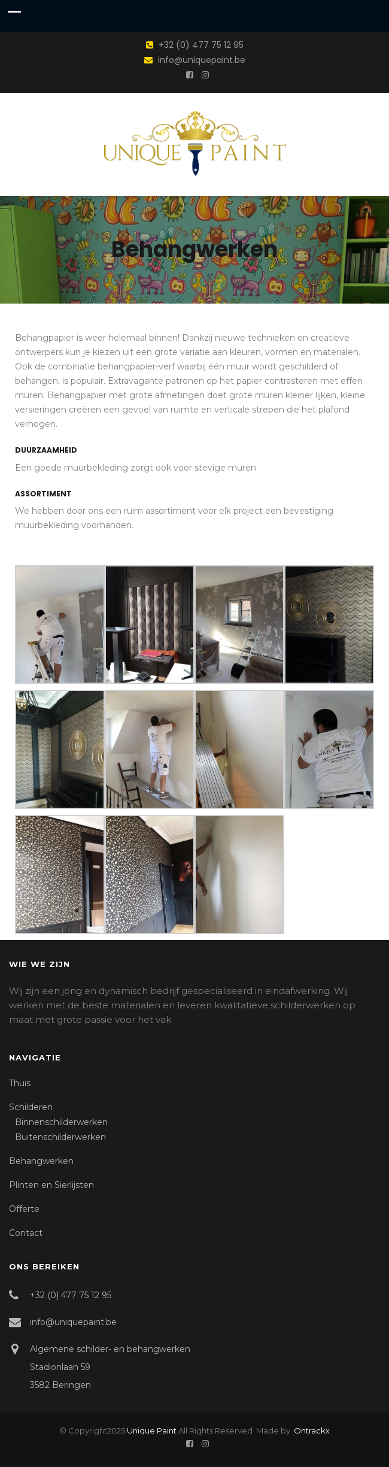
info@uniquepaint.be (201, 60)
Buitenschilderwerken (60, 1137)
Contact (25, 1232)
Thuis (20, 1083)
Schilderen (31, 1107)
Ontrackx (311, 1430)
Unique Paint (152, 1430)
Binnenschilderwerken (61, 1122)
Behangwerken (41, 1161)
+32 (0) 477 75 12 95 (201, 45)
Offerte (24, 1209)
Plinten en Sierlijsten (51, 1185)
